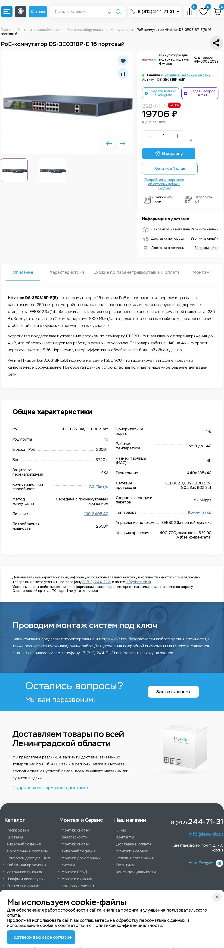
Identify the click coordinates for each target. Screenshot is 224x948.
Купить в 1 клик (169, 168)
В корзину (169, 153)
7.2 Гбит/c (98, 487)
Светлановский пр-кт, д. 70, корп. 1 (198, 847)
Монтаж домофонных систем (81, 861)
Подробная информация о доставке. (50, 787)
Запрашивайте (206, 248)
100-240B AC (96, 514)
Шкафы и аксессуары (26, 879)
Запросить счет (158, 199)
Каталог (38, 12)
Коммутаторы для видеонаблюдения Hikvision (174, 59)
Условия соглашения (135, 858)
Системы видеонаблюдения (24, 840)
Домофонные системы (27, 851)
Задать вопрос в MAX (199, 93)
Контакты (125, 837)
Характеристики (67, 272)
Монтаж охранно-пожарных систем (78, 882)
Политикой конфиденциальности (127, 925)
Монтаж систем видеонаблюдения (79, 847)
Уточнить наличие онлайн (187, 75)
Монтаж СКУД (74, 872)
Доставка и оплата (157, 272)
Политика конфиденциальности (136, 868)
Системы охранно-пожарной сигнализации (28, 889)
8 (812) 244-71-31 (156, 11)
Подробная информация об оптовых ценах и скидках (164, 184)
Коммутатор (200, 512)
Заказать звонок (173, 691)
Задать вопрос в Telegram (160, 93)
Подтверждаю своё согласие (41, 937)
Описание (23, 272)
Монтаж (201, 272)
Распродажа (18, 830)
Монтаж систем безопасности (76, 833)
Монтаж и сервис (132, 851)
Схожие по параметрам (112, 272)
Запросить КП (198, 199)
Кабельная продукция (27, 865)
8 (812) (197, 821)
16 (106, 439)
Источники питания (24, 872)
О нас (121, 830)
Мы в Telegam (206, 863)
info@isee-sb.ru (138, 582)
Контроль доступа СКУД (29, 858)
